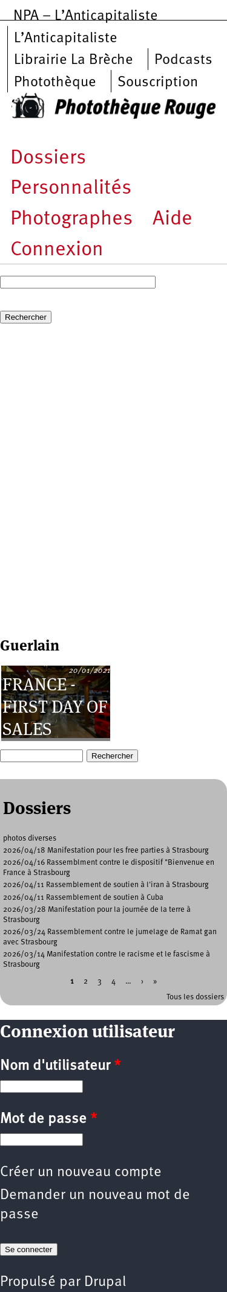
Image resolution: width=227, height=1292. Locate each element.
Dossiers (48, 158)
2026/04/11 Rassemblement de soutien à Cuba (83, 898)
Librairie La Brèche (73, 60)
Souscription (157, 82)
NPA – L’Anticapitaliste (85, 16)
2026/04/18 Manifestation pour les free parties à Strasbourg (106, 850)
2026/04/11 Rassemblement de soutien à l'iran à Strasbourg (106, 885)
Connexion (57, 250)
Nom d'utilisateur (60, 1066)
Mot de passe (48, 1119)
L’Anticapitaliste (65, 38)
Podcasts (183, 60)
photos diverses (29, 838)
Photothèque (55, 82)
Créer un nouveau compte (81, 1172)
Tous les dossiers (195, 997)
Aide (172, 219)
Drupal (105, 1282)
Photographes (71, 219)
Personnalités (70, 189)
